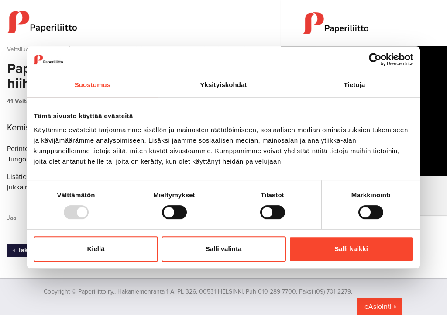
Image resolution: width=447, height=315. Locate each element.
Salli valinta (224, 248)
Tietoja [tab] (354, 84)
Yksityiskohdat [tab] (223, 84)
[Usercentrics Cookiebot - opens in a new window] (375, 59)
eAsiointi (378, 306)
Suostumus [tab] (93, 84)
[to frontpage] (140, 22)
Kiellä (95, 248)
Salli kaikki (351, 248)
